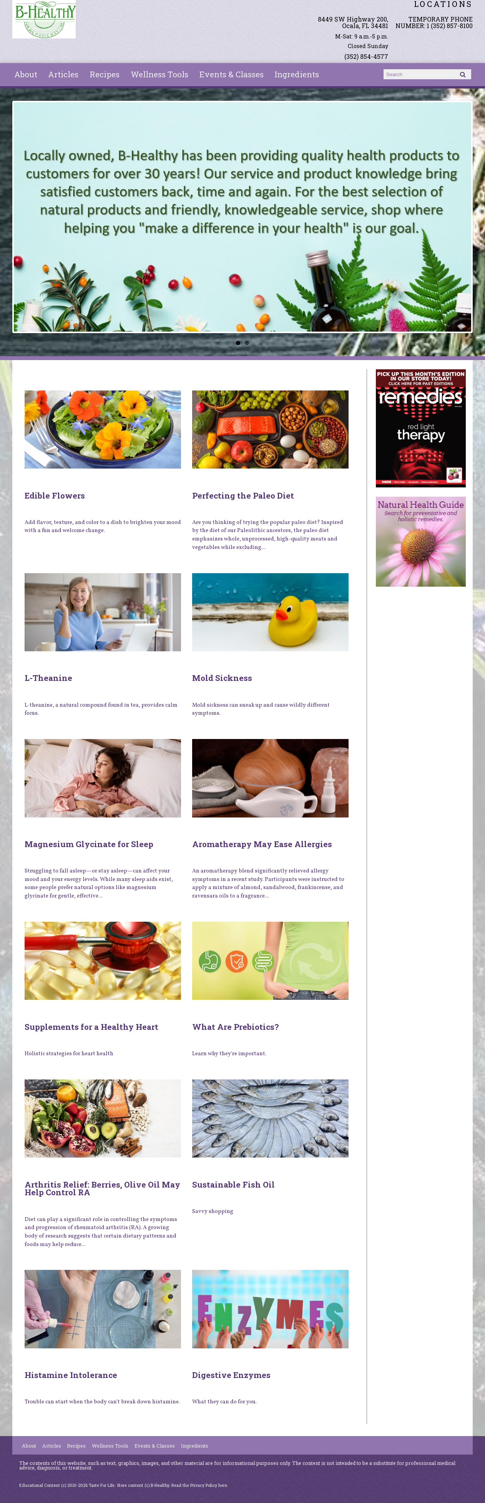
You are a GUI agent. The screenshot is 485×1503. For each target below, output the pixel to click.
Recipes (105, 74)
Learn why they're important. (229, 1054)
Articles (63, 74)
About (25, 74)
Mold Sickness (222, 677)
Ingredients (296, 74)
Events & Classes (231, 74)
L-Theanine (48, 677)
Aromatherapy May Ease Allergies (262, 844)
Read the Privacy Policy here (199, 1485)
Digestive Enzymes (231, 1375)
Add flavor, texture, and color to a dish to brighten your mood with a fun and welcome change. (103, 527)
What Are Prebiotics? (235, 1026)
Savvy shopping (212, 1211)
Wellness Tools (159, 74)
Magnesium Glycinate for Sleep (89, 844)
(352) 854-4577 (366, 56)
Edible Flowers (55, 495)
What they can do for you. (224, 1402)
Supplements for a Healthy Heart (91, 1026)
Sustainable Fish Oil (233, 1184)
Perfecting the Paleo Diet (243, 495)
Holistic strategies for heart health (69, 1054)
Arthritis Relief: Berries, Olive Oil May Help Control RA (102, 1188)
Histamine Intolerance (71, 1375)
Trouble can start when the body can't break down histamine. (102, 1402)
